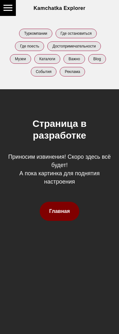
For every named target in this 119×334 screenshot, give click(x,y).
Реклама (72, 71)
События (44, 71)
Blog (97, 59)
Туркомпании (35, 33)
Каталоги (47, 59)
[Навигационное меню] (7, 8)
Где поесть (29, 46)
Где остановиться (76, 33)
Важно (74, 59)
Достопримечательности (74, 46)
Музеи (20, 59)
